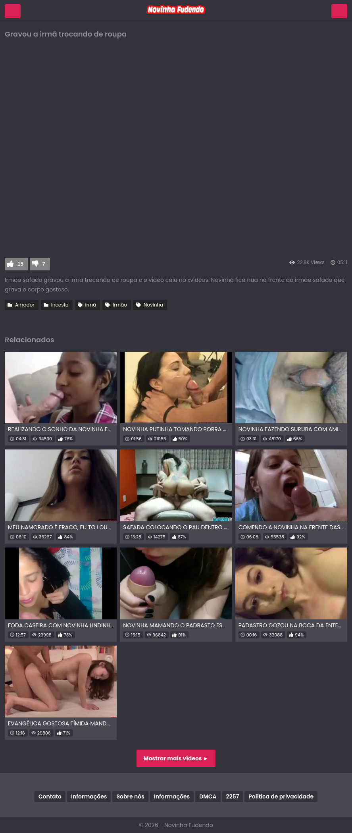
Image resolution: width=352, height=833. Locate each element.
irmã (90, 304)
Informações (89, 796)
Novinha (153, 304)
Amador (25, 304)
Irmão (120, 304)
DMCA (207, 796)
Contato (50, 796)
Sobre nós (130, 796)
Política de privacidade (281, 796)
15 (20, 264)
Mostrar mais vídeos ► (176, 758)
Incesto (60, 304)
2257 (232, 796)
